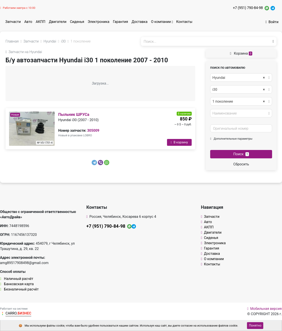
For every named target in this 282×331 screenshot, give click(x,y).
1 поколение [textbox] (238, 101)
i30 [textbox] (238, 90)
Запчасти (13, 22)
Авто (28, 22)
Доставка (139, 22)
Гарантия (120, 22)
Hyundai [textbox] (238, 78)
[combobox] (241, 77)
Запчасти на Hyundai (24, 52)
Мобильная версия (264, 309)
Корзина (241, 53)
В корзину (179, 142)
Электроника (98, 22)
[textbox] (240, 113)
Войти (271, 22)
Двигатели (58, 22)
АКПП (40, 22)
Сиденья (77, 22)
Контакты (184, 22)
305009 (93, 130)
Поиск (241, 154)
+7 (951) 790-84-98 (248, 8)
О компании (161, 22)
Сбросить (241, 164)
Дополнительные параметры (231, 138)
